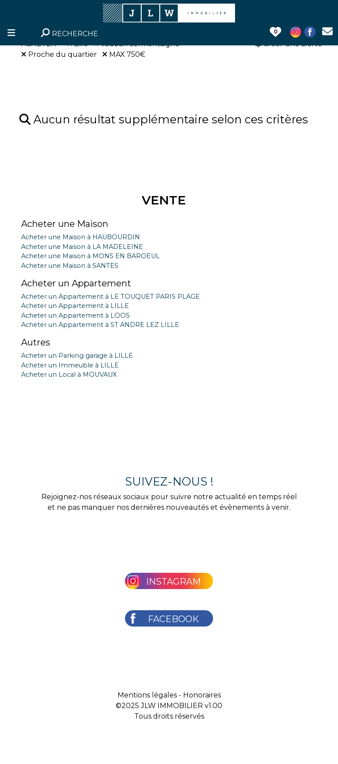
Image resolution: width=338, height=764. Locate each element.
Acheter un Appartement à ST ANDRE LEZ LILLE (100, 325)
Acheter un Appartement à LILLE (75, 306)
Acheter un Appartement (76, 283)
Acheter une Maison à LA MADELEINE (82, 247)
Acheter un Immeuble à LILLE (70, 365)
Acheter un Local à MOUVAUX (69, 374)
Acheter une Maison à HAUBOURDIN (80, 237)
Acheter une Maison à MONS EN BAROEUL (90, 256)
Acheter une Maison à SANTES (69, 266)
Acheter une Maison (64, 224)
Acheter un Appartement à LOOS (75, 315)
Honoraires (202, 695)
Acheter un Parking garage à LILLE (77, 356)
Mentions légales (147, 695)
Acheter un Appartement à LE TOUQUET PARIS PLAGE (110, 296)
